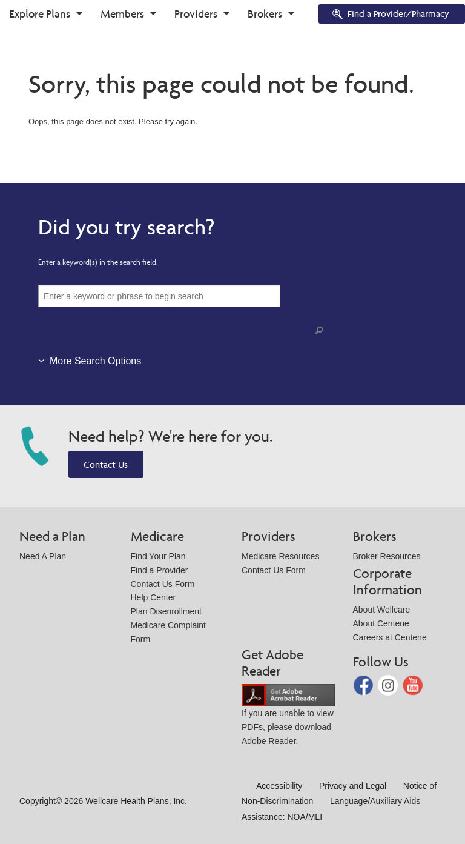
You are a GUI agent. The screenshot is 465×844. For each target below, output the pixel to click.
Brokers (265, 14)
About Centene (381, 623)
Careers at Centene (390, 637)
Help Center (153, 597)
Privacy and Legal (352, 786)
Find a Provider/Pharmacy (390, 15)
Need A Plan (42, 556)
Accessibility (279, 786)
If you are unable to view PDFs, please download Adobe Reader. (288, 717)
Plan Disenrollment (166, 611)
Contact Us (106, 464)
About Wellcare (382, 609)
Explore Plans (39, 14)
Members (122, 14)
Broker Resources (387, 556)
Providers (195, 14)
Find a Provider (159, 570)
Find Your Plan (158, 556)
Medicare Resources (280, 556)
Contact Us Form (163, 584)
